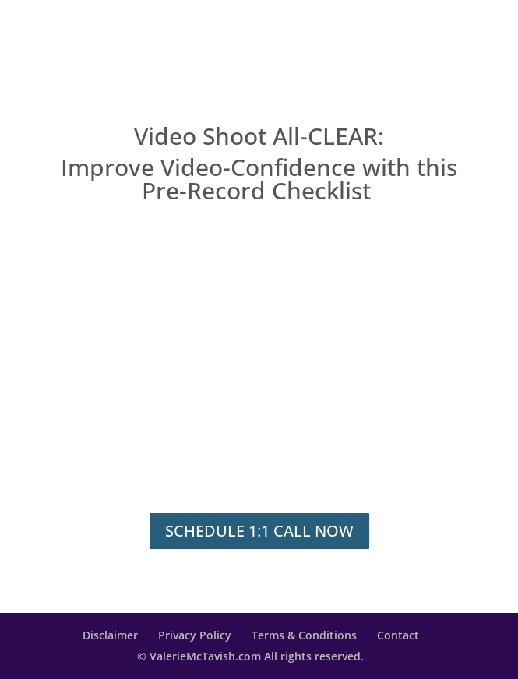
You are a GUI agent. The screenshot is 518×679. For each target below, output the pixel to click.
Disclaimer (110, 635)
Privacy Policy (194, 635)
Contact (398, 635)
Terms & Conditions (304, 635)
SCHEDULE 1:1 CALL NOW (259, 530)
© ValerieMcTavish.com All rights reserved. (250, 656)
